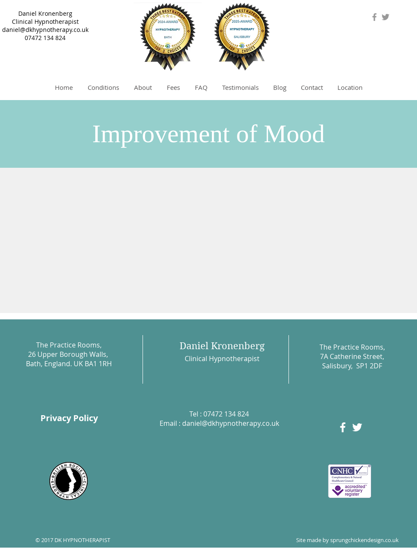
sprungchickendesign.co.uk (364, 540)
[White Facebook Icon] (342, 427)
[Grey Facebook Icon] (374, 17)
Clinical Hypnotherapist (45, 21)
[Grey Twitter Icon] (385, 17)
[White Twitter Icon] (357, 427)
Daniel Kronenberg (45, 13)
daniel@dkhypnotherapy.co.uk (45, 30)
